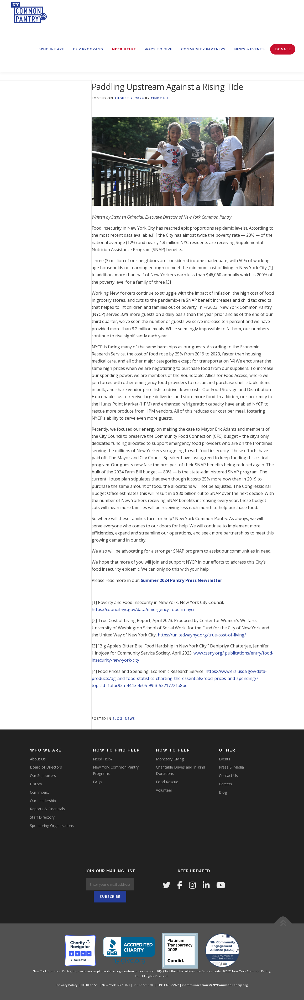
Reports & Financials (47, 808)
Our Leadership (43, 800)
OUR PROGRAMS (88, 49)
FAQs (97, 781)
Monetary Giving (170, 758)
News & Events (249, 49)
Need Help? (124, 49)
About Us (38, 758)
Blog (118, 718)
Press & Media (231, 767)
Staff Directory (42, 817)
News (130, 718)
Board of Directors (46, 767)
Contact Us (228, 775)
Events (224, 758)
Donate (283, 49)
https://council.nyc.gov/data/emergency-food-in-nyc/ (143, 609)
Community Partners (203, 49)
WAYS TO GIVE (158, 49)
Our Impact (39, 792)
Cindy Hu (159, 98)
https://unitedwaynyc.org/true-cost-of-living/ (202, 635)
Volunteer (164, 790)
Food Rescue (167, 781)
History (36, 783)
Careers (225, 783)
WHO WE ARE (51, 49)
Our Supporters (43, 775)
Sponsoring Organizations (52, 825)
